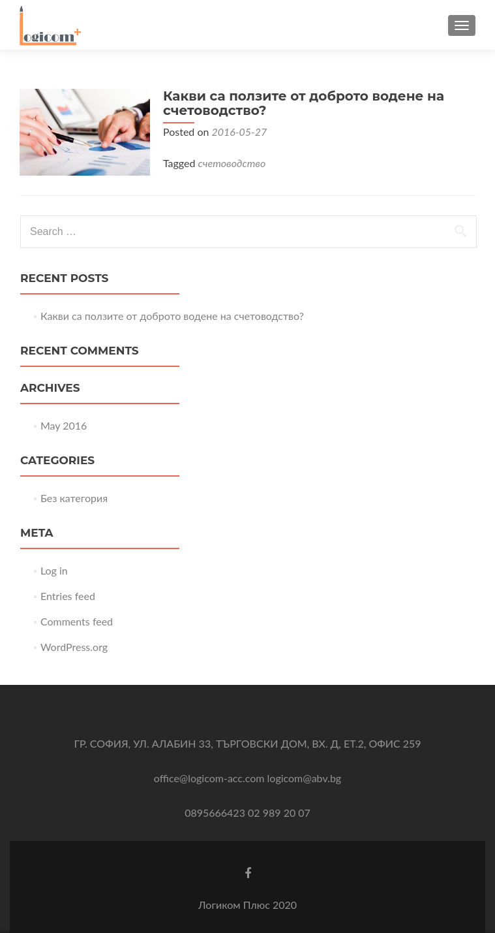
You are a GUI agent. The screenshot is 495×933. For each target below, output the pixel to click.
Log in (54, 570)
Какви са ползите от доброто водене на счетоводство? (303, 103)
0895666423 (215, 812)
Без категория (74, 498)
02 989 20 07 (279, 812)
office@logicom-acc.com (209, 778)
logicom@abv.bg (304, 778)
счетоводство (232, 163)
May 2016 (63, 425)
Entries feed (67, 596)
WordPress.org (74, 646)
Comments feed (76, 621)
